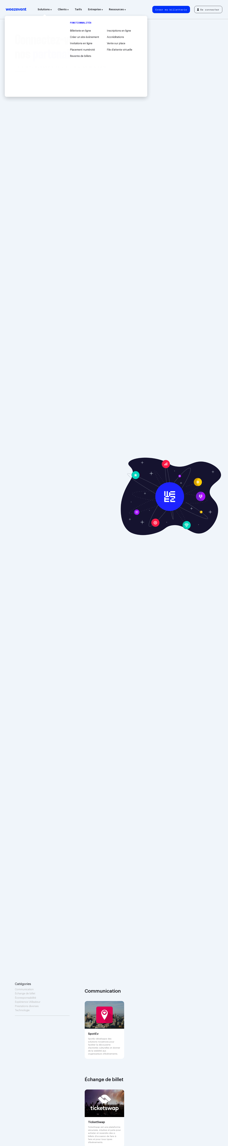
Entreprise (95, 9)
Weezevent (16, 9)
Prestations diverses (27, 1006)
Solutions (45, 9)
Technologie (22, 1010)
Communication (24, 989)
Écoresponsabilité (25, 998)
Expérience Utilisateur (27, 1002)
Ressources (117, 9)
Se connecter (208, 9)
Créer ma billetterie (171, 9)
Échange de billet (25, 993)
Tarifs (78, 9)
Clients (63, 9)
